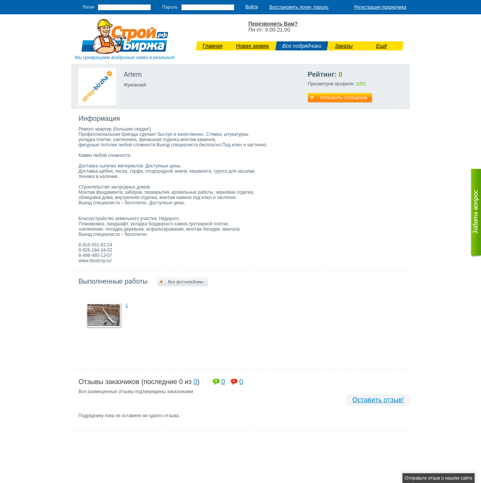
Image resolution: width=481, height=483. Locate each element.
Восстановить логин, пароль (299, 7)
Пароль (170, 7)
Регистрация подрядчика (380, 7)
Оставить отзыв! (378, 400)
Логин (88, 7)
